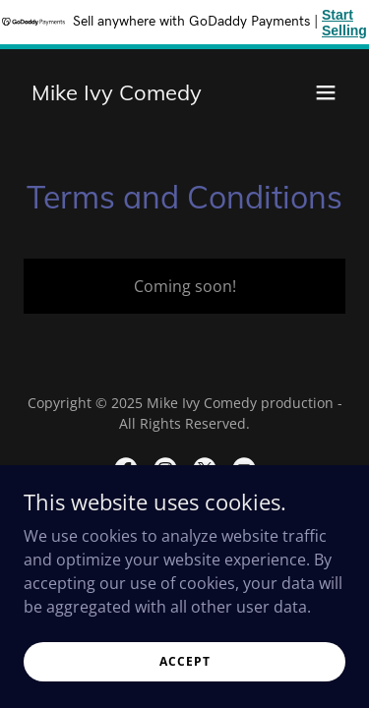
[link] (116, 94)
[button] (325, 92)
